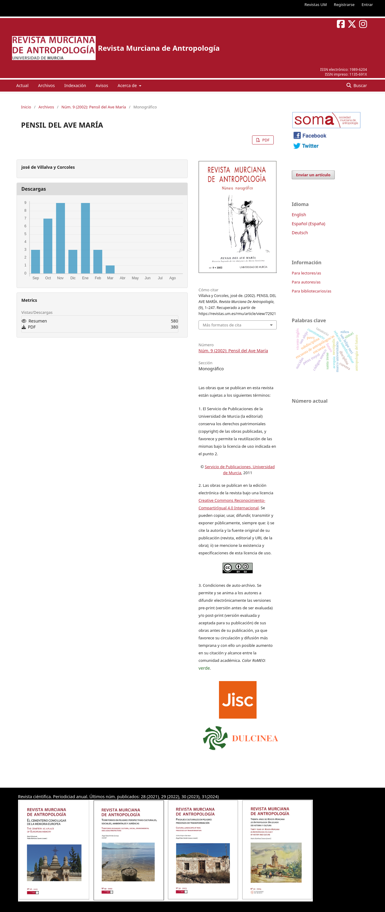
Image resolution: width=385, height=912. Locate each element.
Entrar (367, 4)
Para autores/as (306, 282)
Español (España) (308, 223)
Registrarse (344, 4)
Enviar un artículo (313, 174)
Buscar (360, 85)
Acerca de (128, 85)
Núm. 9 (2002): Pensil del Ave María (93, 107)
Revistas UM (315, 4)
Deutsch (300, 232)
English (299, 214)
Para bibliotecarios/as (311, 291)
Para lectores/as (306, 273)
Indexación (75, 85)
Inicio (26, 107)
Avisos (102, 85)
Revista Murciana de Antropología (159, 48)
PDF (265, 140)
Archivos (46, 85)
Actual (22, 85)
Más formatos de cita (222, 325)
